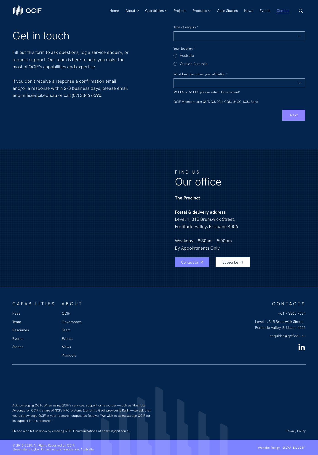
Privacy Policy (296, 431)
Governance (72, 321)
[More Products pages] (209, 11)
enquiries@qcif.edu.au (35, 95)
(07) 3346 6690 (86, 95)
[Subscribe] (233, 262)
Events (67, 338)
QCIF (66, 313)
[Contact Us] (192, 262)
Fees (16, 313)
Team (66, 330)
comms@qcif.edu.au (116, 431)
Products (69, 355)
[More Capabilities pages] (166, 11)
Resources (20, 330)
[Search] (300, 10)
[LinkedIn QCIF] (302, 348)
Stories (17, 346)
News (66, 346)
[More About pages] (137, 11)
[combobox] (239, 36)
